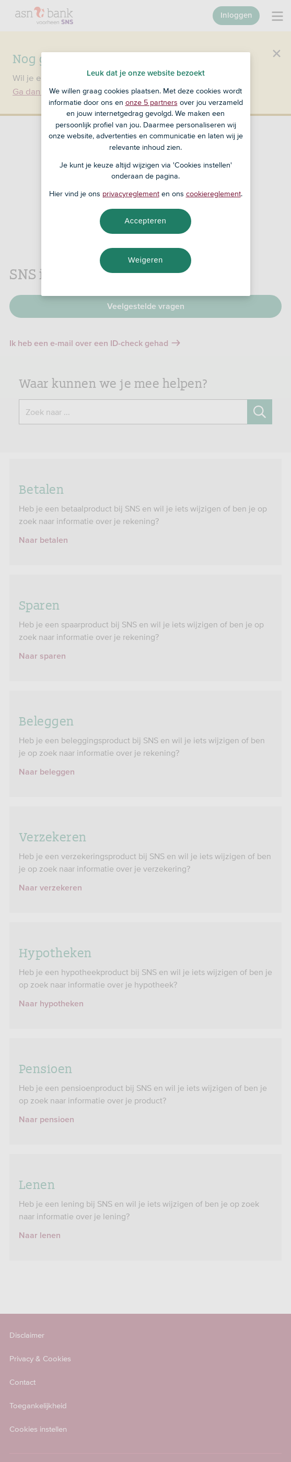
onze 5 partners (151, 102)
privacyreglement (130, 193)
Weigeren (145, 260)
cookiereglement (213, 193)
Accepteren (146, 221)
